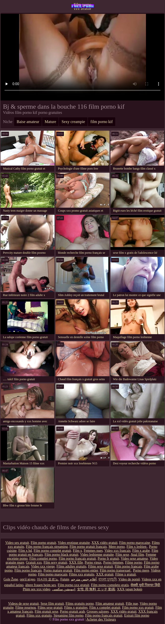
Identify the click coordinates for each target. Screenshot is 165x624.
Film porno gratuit (43, 543)
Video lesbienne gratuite (97, 554)
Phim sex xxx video (36, 589)
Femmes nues (93, 550)
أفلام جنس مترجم (84, 579)
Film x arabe (141, 550)
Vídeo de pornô (129, 579)
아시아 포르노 (48, 579)
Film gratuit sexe (46, 611)
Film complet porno (43, 558)
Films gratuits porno (80, 603)
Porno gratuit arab (72, 611)
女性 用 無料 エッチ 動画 (96, 589)
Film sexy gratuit (55, 562)
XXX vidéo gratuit (104, 543)
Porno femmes (113, 562)
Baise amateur (28, 122)
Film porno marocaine (134, 543)
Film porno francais (128, 566)
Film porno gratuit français (88, 547)
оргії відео (27, 579)
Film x (77, 550)
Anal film (137, 554)
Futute (64, 579)
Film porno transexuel (115, 570)
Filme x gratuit (125, 574)
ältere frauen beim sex (40, 585)
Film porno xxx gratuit (82, 6)
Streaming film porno (68, 615)
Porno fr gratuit (108, 558)
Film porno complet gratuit (52, 550)
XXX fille (76, 562)
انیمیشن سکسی (64, 589)
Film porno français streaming (47, 547)
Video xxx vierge (43, 566)
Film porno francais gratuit (103, 615)
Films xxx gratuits (81, 574)
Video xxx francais (117, 550)
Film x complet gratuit (104, 607)
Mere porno (117, 547)
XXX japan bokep (129, 589)
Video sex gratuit (17, 543)
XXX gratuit (104, 574)
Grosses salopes (98, 611)
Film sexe (122, 554)
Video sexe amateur (134, 558)
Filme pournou (25, 607)
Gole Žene (10, 579)
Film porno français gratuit (77, 558)
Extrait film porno (136, 615)
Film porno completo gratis (110, 585)
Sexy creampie (73, 122)
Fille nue (132, 603)
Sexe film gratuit (52, 603)
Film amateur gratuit (109, 603)
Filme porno (133, 562)
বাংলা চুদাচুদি (107, 579)
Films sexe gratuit (100, 566)
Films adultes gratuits (71, 566)
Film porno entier (86, 570)
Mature (50, 122)
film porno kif (101, 122)
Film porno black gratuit (61, 554)
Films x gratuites (75, 607)
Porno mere (141, 570)
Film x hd (25, 550)
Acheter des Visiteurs (101, 619)
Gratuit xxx (34, 562)
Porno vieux (93, 562)
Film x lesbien (137, 547)
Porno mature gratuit (58, 570)
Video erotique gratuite (74, 543)
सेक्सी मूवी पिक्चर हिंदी (145, 585)
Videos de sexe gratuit (23, 603)
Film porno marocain (52, 574)
